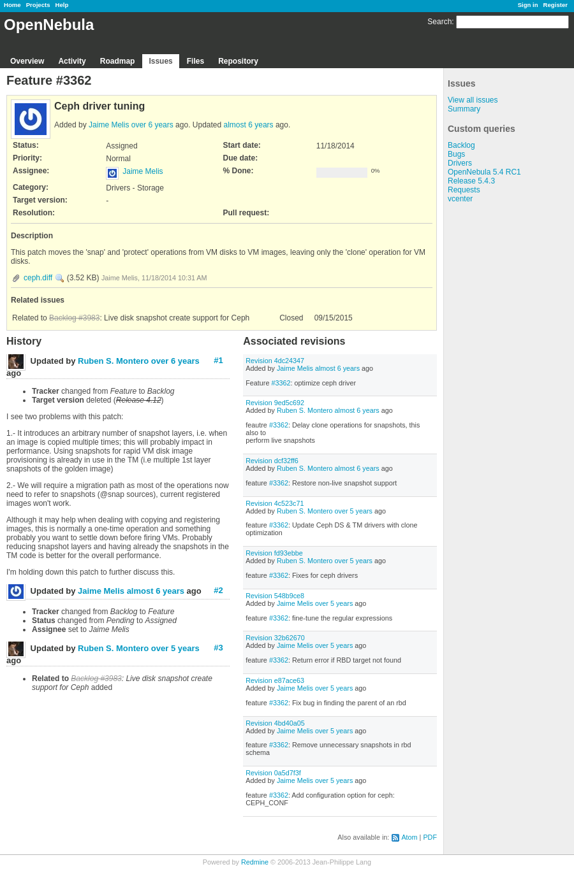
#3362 (280, 383)
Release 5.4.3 (471, 180)
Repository (238, 61)
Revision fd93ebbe (274, 553)
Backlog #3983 (74, 317)
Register (555, 4)
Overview (27, 61)
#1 (218, 360)
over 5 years (353, 511)
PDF (430, 837)
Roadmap (117, 61)
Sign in (528, 4)
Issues (160, 61)
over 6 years (152, 124)
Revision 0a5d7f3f (273, 773)
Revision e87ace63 (275, 680)
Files (195, 61)
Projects (38, 4)
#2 (218, 590)
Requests (464, 189)
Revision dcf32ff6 (272, 460)
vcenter (460, 198)
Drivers (460, 163)
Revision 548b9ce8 (275, 596)
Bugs (456, 154)
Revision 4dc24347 (275, 360)
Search (439, 21)
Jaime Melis (109, 124)
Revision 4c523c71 (275, 503)
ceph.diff (38, 277)
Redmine (255, 862)
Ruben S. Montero (305, 410)
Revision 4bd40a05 (275, 723)
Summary (464, 108)
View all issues (472, 100)
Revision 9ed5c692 (275, 402)
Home (12, 4)
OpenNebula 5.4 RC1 (484, 172)
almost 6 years (249, 124)
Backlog (461, 145)
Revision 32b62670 (275, 638)
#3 (218, 647)
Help (62, 4)
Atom (409, 837)
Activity (71, 61)
